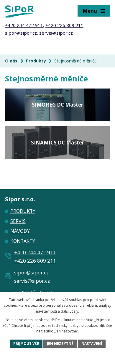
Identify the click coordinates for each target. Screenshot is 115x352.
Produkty (36, 61)
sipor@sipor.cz (21, 33)
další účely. (70, 311)
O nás (11, 61)
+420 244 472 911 (24, 25)
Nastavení (91, 343)
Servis (18, 221)
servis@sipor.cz (56, 33)
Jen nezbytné (60, 343)
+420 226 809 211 (64, 25)
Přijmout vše (26, 343)
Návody (20, 231)
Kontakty (22, 241)
